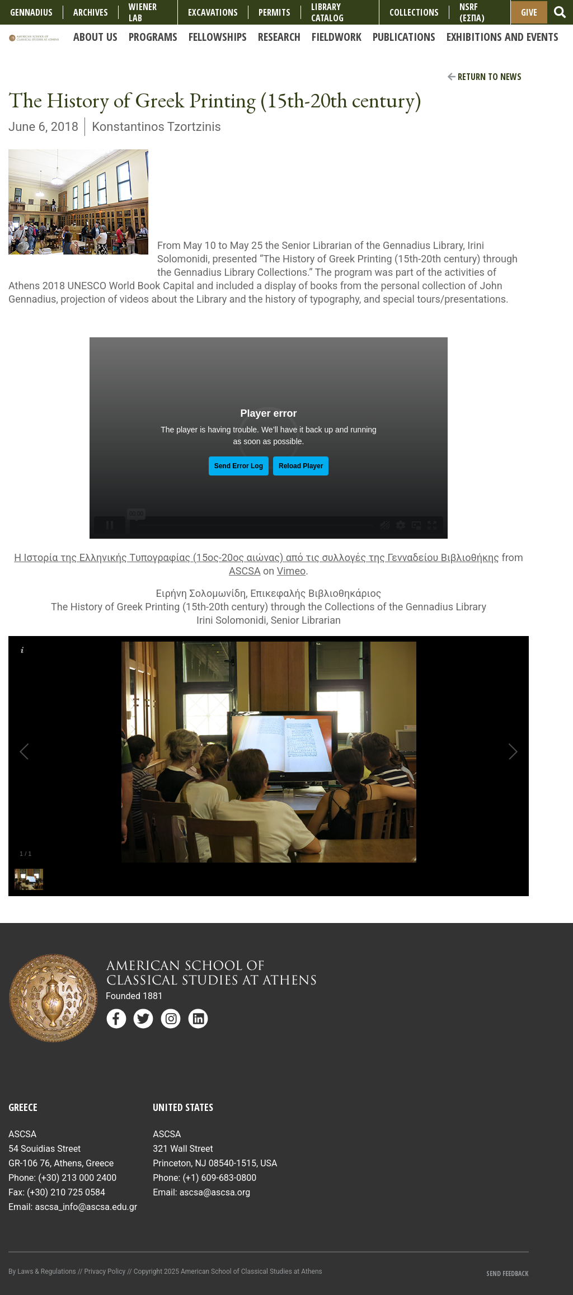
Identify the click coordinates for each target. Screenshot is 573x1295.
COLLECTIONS (414, 12)
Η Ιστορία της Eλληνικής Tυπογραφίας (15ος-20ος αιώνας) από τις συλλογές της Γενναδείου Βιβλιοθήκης (256, 557)
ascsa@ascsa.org (215, 1192)
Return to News (485, 76)
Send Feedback (507, 1273)
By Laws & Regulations (42, 1271)
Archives (90, 12)
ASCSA (245, 571)
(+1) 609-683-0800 (219, 1177)
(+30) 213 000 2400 (77, 1177)
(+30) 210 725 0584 (66, 1192)
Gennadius (31, 12)
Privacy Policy (104, 1271)
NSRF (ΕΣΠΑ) (472, 12)
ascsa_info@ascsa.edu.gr (86, 1207)
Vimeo (291, 571)
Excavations (213, 12)
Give (529, 12)
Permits (274, 12)
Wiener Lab (143, 12)
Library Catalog (327, 12)
